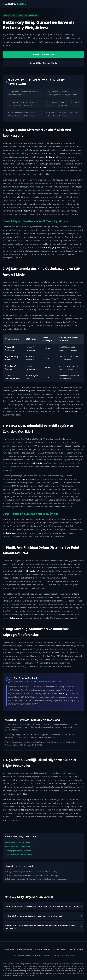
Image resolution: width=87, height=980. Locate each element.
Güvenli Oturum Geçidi (43, 54)
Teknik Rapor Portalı (76, 950)
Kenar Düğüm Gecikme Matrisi (43, 63)
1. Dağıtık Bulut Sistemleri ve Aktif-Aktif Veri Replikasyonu (24, 93)
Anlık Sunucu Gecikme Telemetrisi (18, 855)
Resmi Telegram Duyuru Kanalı (17, 842)
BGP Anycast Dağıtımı (24, 950)
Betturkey (14, 4)
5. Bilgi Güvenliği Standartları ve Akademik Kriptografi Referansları (21, 114)
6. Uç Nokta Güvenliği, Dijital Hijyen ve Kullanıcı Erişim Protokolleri (61, 114)
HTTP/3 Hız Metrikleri (42, 950)
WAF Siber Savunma (59, 950)
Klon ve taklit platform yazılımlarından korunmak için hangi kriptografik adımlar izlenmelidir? (40, 927)
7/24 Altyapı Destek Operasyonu (18, 851)
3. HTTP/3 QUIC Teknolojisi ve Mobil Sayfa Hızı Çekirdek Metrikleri (22, 103)
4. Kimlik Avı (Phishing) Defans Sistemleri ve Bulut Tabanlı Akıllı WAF (62, 103)
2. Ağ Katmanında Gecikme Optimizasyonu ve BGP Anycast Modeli (61, 93)
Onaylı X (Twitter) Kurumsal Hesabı (19, 846)
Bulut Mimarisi (9, 950)
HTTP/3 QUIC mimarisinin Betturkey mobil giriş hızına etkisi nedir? (34, 916)
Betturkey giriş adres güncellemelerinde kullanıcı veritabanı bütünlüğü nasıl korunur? (43, 906)
